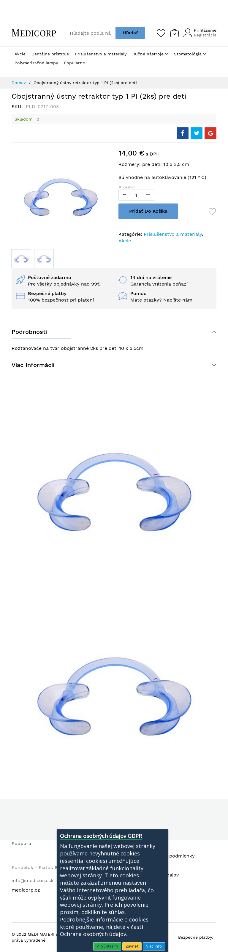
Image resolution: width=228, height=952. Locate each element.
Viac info (154, 946)
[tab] (114, 331)
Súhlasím (109, 946)
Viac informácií (33, 364)
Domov (19, 82)
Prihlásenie (205, 30)
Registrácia (205, 35)
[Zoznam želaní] (161, 33)
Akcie (124, 240)
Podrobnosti (29, 331)
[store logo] (34, 32)
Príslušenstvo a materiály (173, 234)
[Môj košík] (174, 33)
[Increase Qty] (148, 195)
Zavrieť (132, 946)
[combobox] (90, 33)
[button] (44, 259)
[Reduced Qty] (124, 195)
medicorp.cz (26, 890)
